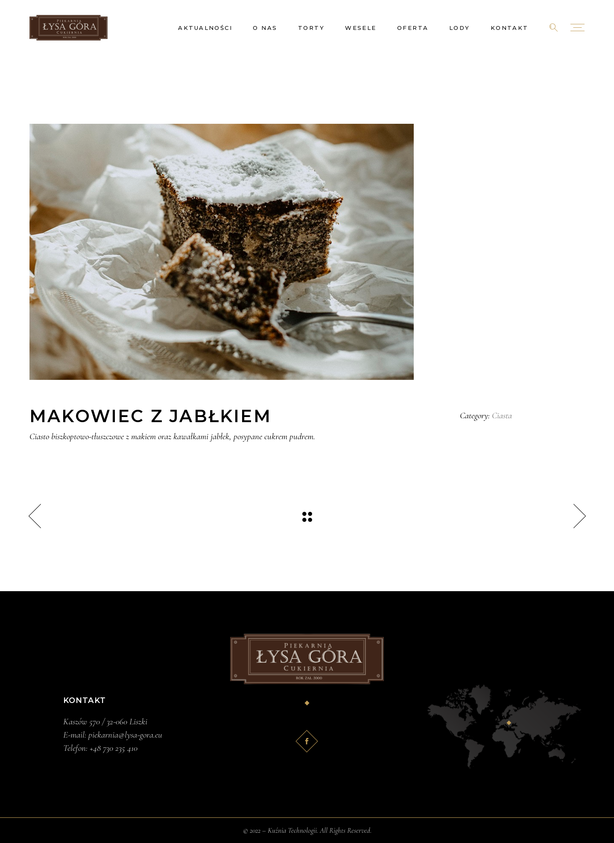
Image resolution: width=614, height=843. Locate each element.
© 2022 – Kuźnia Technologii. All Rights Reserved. (307, 830)
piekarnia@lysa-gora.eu (125, 734)
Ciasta (502, 415)
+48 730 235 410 (113, 748)
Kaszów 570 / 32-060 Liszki (105, 721)
